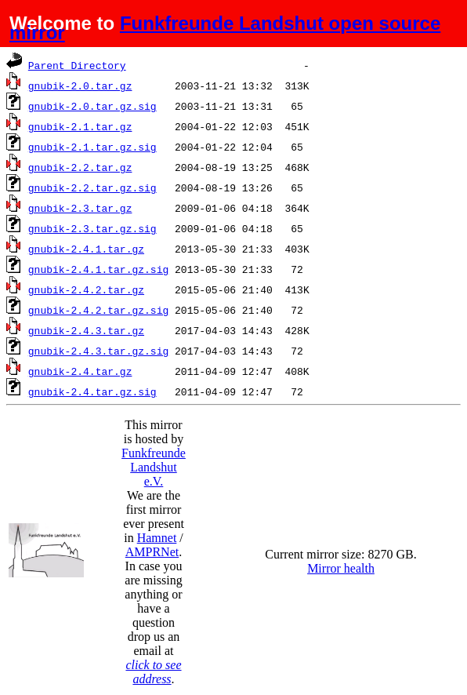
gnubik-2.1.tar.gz (80, 126)
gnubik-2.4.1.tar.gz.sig (98, 269)
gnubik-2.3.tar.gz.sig (92, 228)
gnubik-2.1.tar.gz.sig (92, 147)
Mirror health (341, 568)
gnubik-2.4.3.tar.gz (86, 330)
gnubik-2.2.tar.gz (80, 167)
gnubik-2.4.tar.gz (80, 371)
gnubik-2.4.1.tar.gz (86, 249)
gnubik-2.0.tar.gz (80, 85)
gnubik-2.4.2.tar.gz (86, 289)
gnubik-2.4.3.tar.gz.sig (98, 351)
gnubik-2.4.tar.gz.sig (92, 391)
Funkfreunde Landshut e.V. (153, 467)
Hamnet (157, 537)
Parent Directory (77, 65)
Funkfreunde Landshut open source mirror (224, 28)
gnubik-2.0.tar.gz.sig (92, 106)
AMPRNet (152, 552)
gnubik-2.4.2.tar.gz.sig (98, 310)
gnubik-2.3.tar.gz (80, 208)
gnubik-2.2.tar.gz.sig (92, 187)
